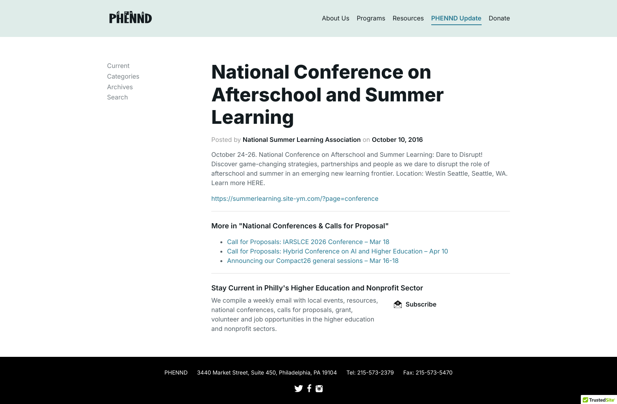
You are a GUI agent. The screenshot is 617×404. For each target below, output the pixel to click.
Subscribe (415, 304)
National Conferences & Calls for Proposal (313, 226)
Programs (371, 18)
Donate (499, 18)
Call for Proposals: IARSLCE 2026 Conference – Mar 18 (308, 242)
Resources (408, 18)
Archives (120, 87)
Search (117, 97)
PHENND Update (456, 18)
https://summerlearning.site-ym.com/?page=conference (295, 198)
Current (118, 66)
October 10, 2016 (397, 139)
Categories (123, 76)
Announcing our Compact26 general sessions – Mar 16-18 (313, 260)
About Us (335, 18)
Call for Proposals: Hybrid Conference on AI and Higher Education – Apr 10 (337, 251)
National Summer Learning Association (302, 139)
